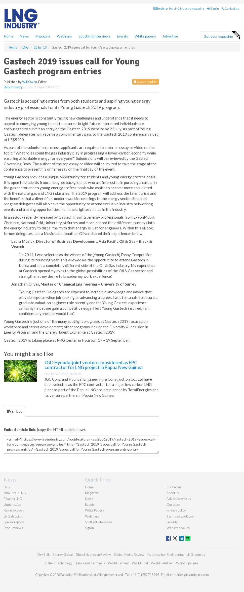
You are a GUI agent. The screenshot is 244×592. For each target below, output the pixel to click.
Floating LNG (13, 499)
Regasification (14, 510)
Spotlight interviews (94, 36)
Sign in (213, 8)
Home (8, 36)
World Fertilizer (162, 563)
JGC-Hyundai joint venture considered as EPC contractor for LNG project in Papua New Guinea (94, 365)
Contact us (230, 8)
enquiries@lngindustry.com (189, 575)
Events (122, 36)
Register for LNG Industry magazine (178, 8)
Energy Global (63, 554)
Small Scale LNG (15, 493)
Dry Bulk (43, 554)
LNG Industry (13, 87)
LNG (7, 487)
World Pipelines (187, 563)
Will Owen (29, 82)
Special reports (14, 522)
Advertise (170, 36)
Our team (173, 504)
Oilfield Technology (58, 563)
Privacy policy (176, 510)
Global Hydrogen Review (93, 554)
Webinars (64, 36)
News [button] (24, 36)
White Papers (94, 510)
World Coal (140, 563)
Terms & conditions (180, 516)
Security (172, 522)
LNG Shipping (13, 516)
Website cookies (178, 528)
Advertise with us (179, 499)
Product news (13, 528)
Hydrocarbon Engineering (165, 554)
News (89, 499)
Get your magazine (222, 35)
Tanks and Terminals (90, 563)
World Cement (118, 563)
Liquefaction (12, 504)
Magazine (42, 36)
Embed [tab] (14, 411)
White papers (145, 36)
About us (173, 493)
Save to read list (145, 82)
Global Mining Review (129, 554)
